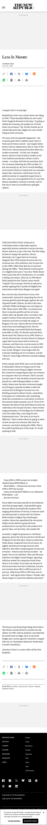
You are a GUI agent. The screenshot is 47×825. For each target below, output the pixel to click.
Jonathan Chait (8, 64)
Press (27, 762)
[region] (23, 817)
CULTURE (5, 750)
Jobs (27, 766)
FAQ (26, 758)
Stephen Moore (8, 688)
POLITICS (5, 742)
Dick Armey (23, 686)
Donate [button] (27, 750)
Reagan (37, 686)
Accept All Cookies (30, 821)
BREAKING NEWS (8, 737)
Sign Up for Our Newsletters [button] (12, 799)
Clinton (31, 686)
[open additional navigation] (3, 4)
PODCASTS (6, 758)
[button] (5, 73)
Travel (27, 742)
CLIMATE (5, 746)
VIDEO (4, 762)
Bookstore (28, 746)
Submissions (29, 771)
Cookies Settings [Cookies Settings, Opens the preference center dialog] (14, 821)
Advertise (28, 754)
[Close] (43, 812)
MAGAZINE (6, 754)
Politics (15, 686)
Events (27, 738)
